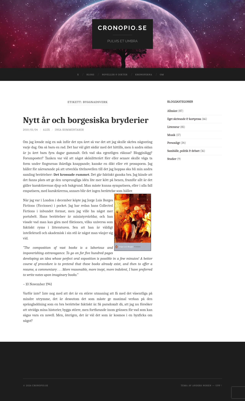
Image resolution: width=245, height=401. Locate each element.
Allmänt (172, 111)
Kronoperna (143, 74)
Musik (171, 135)
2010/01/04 (30, 129)
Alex (46, 129)
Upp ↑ (219, 385)
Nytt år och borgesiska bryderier (86, 120)
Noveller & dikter (115, 74)
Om (162, 74)
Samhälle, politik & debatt (183, 151)
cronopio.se (122, 27)
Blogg (90, 74)
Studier (171, 159)
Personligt (173, 143)
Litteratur (173, 127)
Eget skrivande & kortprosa (184, 119)
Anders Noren (202, 385)
